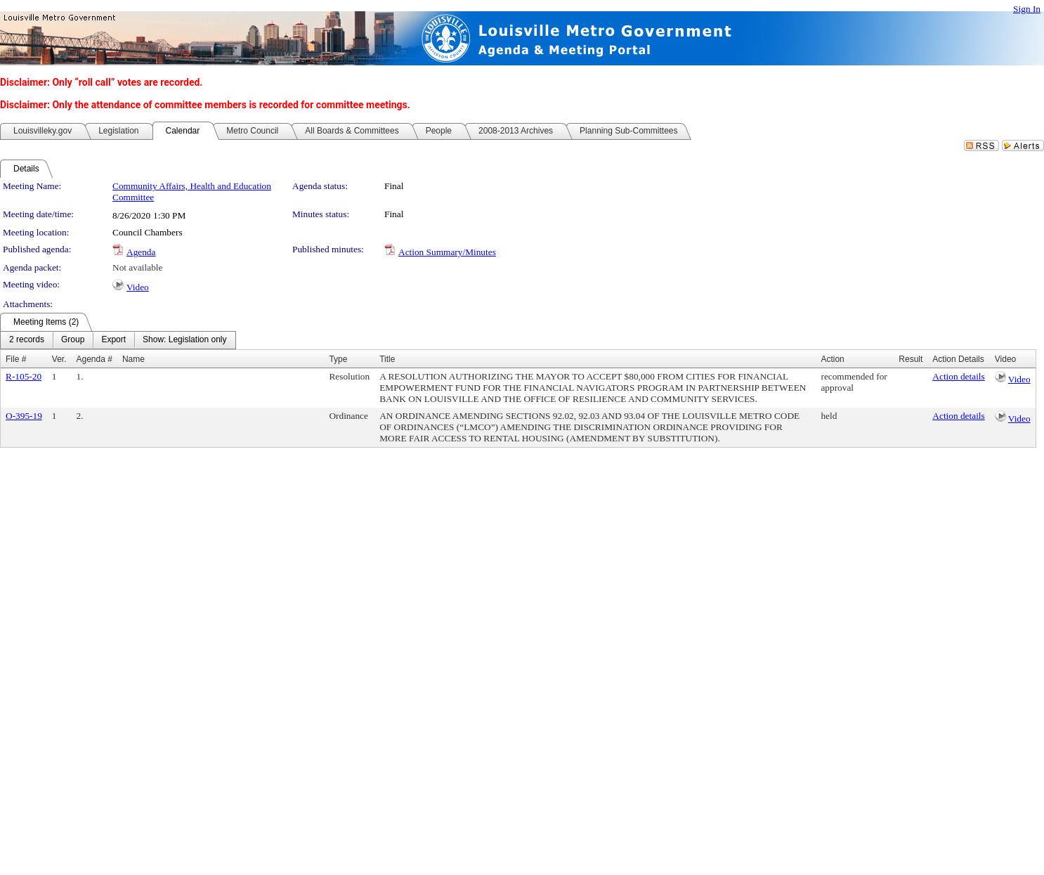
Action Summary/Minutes (447, 252)
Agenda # (94, 359)
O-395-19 (24, 415)
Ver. (59, 359)
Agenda (140, 252)
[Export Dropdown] (113, 340)
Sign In (1026, 9)
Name (133, 359)
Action (832, 359)
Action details (958, 376)
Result (910, 359)
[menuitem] (27, 340)
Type (338, 359)
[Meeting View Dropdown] (184, 340)
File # (16, 359)
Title (387, 359)
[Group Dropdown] (73, 340)
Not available (137, 267)
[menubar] (118, 340)
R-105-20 (23, 376)
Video (137, 287)
